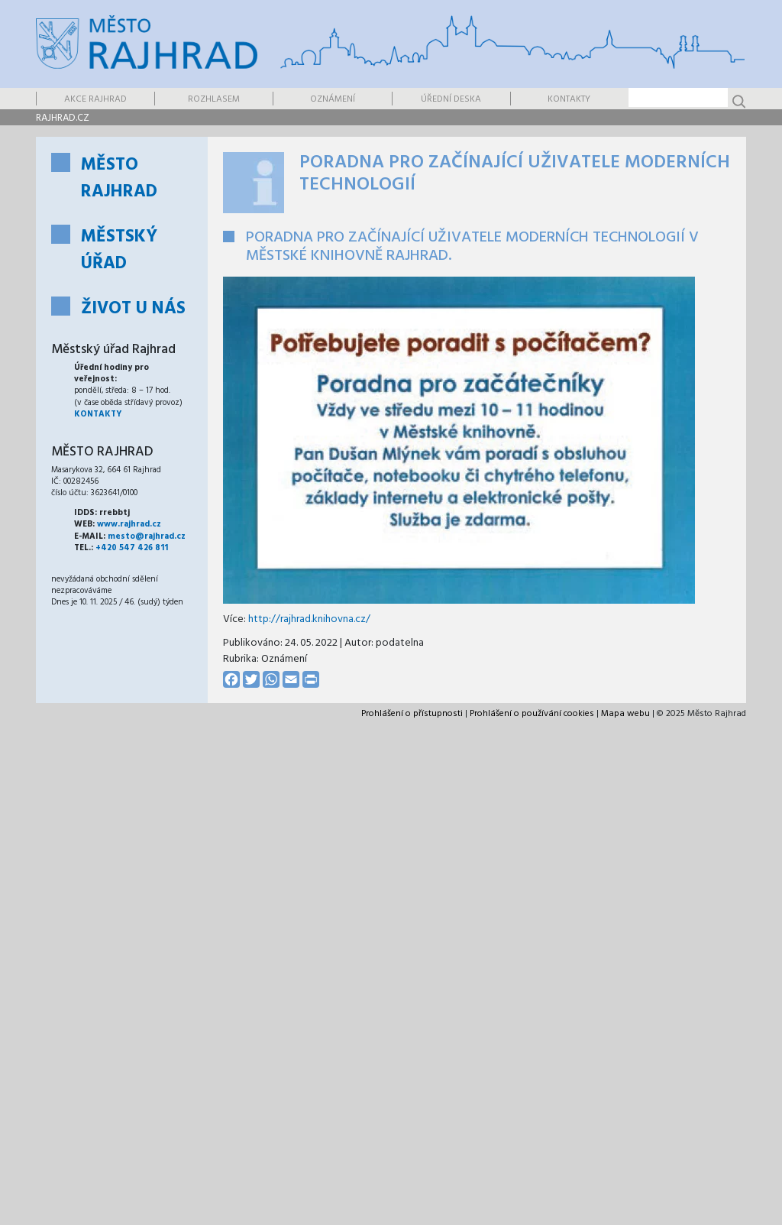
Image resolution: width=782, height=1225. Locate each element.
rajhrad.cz (62, 118)
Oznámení (332, 99)
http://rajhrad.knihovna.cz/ (309, 619)
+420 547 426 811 (131, 548)
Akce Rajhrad (95, 99)
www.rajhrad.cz (129, 524)
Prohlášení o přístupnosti (412, 713)
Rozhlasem (214, 99)
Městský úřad (119, 250)
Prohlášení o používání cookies (532, 713)
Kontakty (569, 99)
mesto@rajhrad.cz (147, 536)
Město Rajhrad (119, 178)
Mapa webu (625, 713)
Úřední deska (451, 99)
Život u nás (133, 309)
